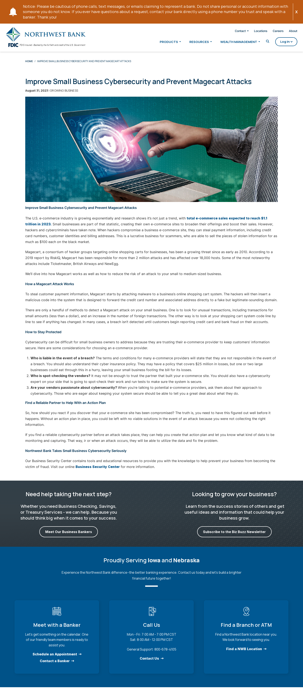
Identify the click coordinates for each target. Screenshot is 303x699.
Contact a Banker (55, 664)
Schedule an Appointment (55, 657)
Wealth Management (233, 42)
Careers (272, 31)
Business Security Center (98, 470)
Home (29, 64)
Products (163, 42)
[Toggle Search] (262, 42)
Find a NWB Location (244, 652)
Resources (194, 42)
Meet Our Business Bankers (68, 535)
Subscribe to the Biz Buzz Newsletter (234, 535)
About (288, 31)
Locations (255, 31)
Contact (235, 31)
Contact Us (149, 661)
